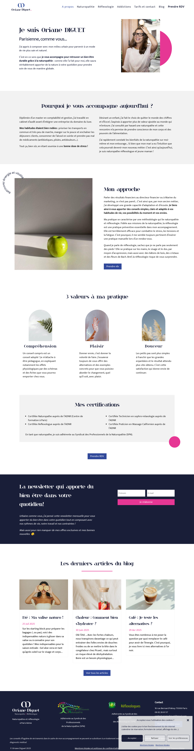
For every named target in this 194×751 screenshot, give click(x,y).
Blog (162, 7)
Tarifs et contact (145, 7)
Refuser (155, 738)
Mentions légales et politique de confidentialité (97, 748)
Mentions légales (147, 745)
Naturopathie (86, 7)
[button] (187, 720)
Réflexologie (106, 7)
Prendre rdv (112, 266)
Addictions (124, 7)
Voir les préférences (178, 738)
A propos (68, 7)
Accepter (132, 738)
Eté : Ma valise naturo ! (42, 617)
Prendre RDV (97, 456)
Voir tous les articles (97, 673)
